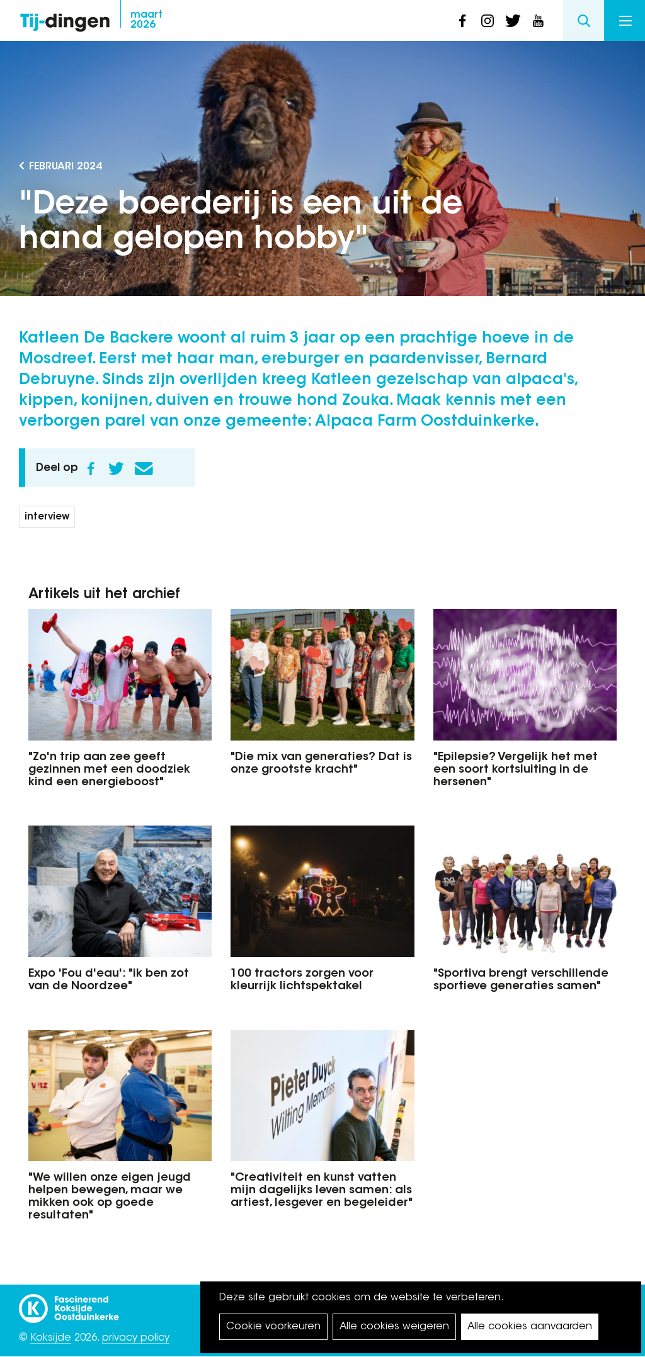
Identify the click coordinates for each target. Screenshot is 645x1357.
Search (583, 20)
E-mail (143, 468)
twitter (512, 21)
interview (47, 517)
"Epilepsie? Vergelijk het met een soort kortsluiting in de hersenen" (515, 770)
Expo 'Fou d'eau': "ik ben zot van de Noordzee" (108, 980)
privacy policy (135, 1338)
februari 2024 (65, 167)
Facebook (90, 468)
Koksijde (50, 1338)
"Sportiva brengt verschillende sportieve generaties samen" (520, 980)
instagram (487, 21)
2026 (146, 20)
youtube (538, 21)
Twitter (115, 468)
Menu (625, 21)
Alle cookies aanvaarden (529, 1327)
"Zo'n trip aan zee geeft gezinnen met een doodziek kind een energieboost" (109, 770)
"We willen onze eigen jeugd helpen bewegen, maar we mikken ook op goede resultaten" (109, 1196)
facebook (462, 21)
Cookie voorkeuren (273, 1327)
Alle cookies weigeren (394, 1327)
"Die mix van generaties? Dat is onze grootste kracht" (321, 764)
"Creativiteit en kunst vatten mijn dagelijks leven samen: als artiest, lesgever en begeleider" (322, 1190)
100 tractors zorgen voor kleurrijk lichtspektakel (302, 980)
